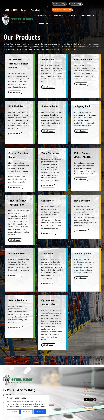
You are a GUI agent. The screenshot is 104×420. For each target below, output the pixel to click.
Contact (24, 10)
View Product (15, 92)
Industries (44, 15)
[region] (26, 405)
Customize (13, 411)
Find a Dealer (36, 10)
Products (59, 15)
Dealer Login (59, 4)
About (73, 15)
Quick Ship (76, 4)
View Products (48, 87)
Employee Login (90, 408)
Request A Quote (62, 10)
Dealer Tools (45, 24)
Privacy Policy (90, 405)
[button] (47, 7)
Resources (87, 15)
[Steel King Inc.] (18, 19)
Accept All (39, 411)
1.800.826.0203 (11, 10)
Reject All (26, 411)
